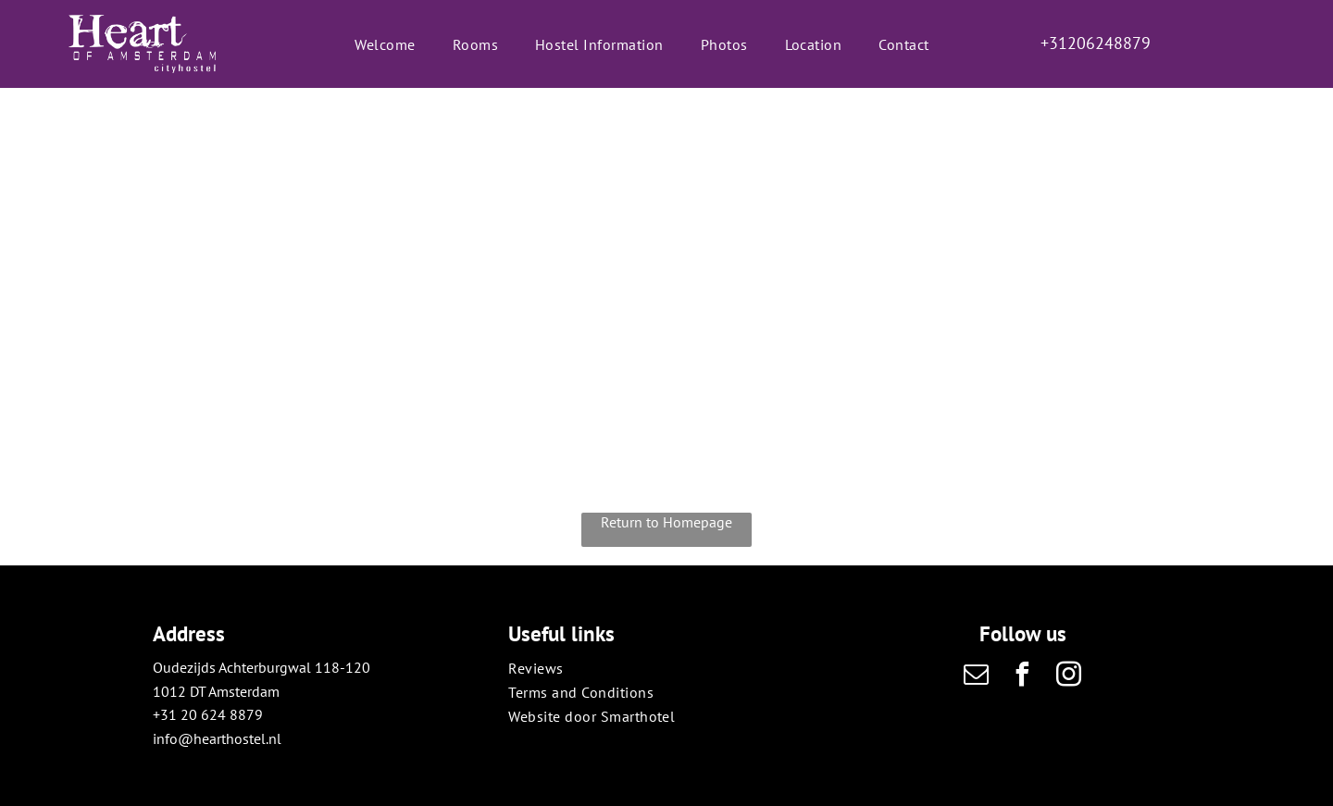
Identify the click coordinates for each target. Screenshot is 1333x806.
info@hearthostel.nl (217, 738)
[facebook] (1022, 677)
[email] (976, 677)
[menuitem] (384, 43)
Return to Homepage (666, 522)
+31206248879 (1095, 43)
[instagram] (1069, 677)
